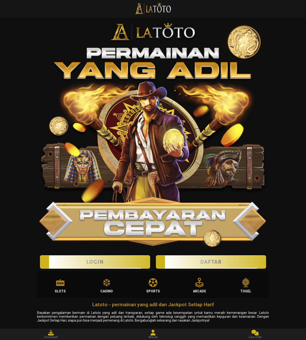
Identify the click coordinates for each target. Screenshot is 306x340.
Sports (153, 285)
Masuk (153, 334)
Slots (60, 285)
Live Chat (255, 334)
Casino (106, 285)
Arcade (199, 285)
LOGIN (95, 262)
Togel (245, 285)
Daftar (211, 262)
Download (51, 334)
